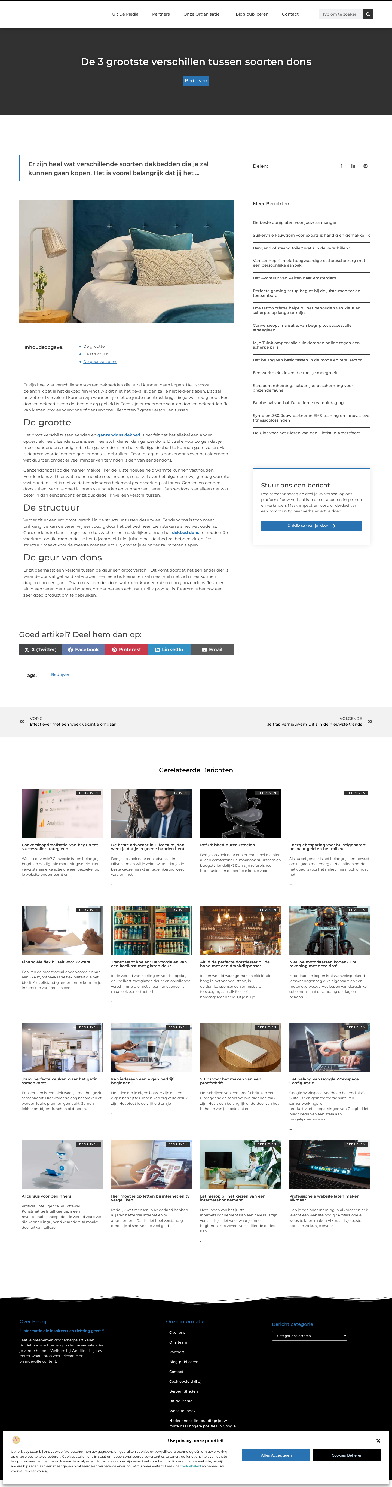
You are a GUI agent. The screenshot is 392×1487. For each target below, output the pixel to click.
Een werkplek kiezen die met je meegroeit (295, 372)
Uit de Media (180, 1401)
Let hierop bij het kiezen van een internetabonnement (233, 1198)
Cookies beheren (347, 1455)
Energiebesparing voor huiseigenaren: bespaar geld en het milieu (327, 846)
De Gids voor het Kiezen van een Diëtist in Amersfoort (306, 432)
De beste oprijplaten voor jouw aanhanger (295, 222)
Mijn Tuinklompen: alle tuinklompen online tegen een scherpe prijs (306, 345)
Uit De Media (125, 14)
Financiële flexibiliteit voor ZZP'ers (56, 962)
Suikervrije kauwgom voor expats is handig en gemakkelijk (311, 235)
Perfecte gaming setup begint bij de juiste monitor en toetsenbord (306, 293)
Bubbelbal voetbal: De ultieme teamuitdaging (298, 402)
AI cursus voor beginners (46, 1196)
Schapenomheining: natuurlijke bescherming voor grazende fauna (303, 388)
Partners (161, 14)
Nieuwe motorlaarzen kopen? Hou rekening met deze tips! (323, 964)
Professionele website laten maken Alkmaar (324, 1198)
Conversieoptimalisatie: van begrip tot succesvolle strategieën (302, 327)
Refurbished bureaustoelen (227, 844)
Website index (182, 1411)
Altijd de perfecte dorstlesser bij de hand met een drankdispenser (235, 964)
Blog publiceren (252, 14)
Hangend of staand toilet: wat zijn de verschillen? (301, 248)
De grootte (94, 346)
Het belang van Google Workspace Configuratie (324, 1081)
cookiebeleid (190, 1466)
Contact (290, 14)
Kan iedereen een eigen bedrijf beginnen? (142, 1081)
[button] (378, 1440)
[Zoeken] (368, 14)
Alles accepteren (276, 1455)
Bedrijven (196, 80)
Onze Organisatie (202, 14)
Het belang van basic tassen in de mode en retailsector (307, 360)
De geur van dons (100, 361)
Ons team (178, 1342)
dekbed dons (185, 532)
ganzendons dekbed (118, 435)
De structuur (95, 354)
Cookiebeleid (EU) (185, 1381)
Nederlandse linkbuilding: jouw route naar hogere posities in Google (202, 1423)
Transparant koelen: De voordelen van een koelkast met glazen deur (149, 964)
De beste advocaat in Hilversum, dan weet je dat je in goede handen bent (148, 846)
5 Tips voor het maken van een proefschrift (230, 1081)
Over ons (177, 1332)
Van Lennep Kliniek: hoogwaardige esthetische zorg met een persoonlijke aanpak (309, 263)
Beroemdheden (183, 1391)
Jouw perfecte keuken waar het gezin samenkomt (60, 1081)
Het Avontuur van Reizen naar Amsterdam (294, 278)
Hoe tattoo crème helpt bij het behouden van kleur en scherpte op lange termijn (307, 310)
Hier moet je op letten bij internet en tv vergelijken (150, 1198)
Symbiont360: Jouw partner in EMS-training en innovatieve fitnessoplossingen (311, 418)
